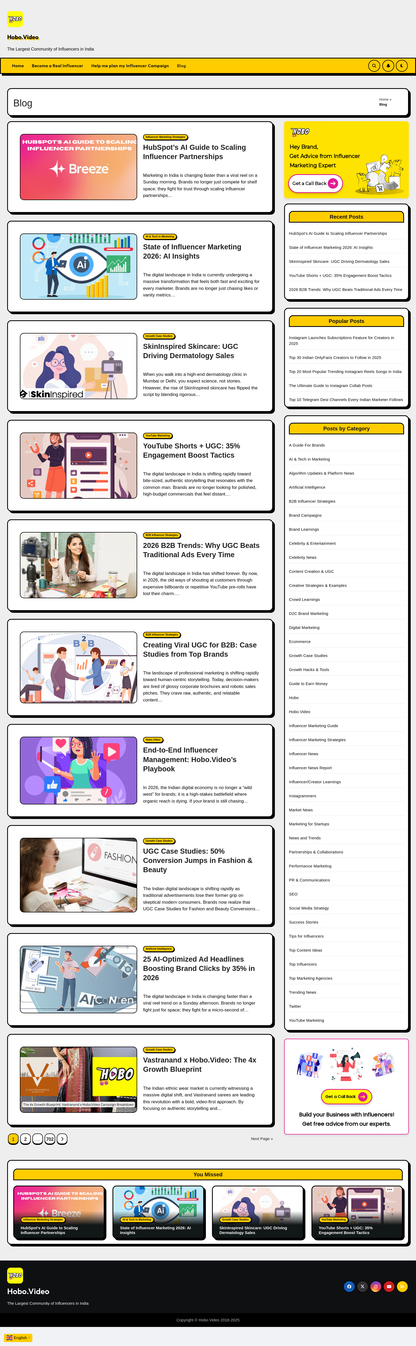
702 (50, 1139)
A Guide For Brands (307, 445)
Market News (301, 810)
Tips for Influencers (306, 936)
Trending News (302, 992)
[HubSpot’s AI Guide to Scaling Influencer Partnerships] (78, 167)
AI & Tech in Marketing (160, 236)
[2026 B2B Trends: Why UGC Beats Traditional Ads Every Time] (78, 565)
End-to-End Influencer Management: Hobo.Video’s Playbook (190, 759)
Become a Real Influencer (57, 65)
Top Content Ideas (305, 950)
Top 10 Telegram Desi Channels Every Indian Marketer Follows (346, 399)
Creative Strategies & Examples (318, 585)
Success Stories (303, 922)
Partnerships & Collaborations (316, 852)
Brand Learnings (304, 529)
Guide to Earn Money (308, 683)
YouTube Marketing (158, 435)
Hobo (294, 697)
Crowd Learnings (304, 599)
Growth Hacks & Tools (309, 669)
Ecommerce (300, 641)
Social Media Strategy (309, 908)
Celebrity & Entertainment (312, 543)
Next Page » (262, 1138)
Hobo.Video (23, 37)
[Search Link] (374, 66)
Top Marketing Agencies (310, 978)
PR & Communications (309, 880)
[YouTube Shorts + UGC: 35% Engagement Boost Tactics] (78, 465)
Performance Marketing (310, 866)
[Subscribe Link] (388, 66)
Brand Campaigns (305, 515)
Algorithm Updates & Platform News (321, 473)
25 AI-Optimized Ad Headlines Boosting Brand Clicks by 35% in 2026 (199, 968)
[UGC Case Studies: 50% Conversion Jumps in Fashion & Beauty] (78, 875)
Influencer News (303, 753)
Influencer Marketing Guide (313, 725)
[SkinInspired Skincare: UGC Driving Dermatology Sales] (78, 366)
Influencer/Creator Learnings (315, 782)
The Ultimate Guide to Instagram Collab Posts (330, 385)
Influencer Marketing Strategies (165, 137)
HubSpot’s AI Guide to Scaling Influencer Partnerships (338, 233)
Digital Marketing (304, 627)
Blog (181, 65)
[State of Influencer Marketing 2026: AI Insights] (78, 266)
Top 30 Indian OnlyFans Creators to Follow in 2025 (335, 357)
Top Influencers (303, 964)
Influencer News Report (310, 768)
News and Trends (305, 838)
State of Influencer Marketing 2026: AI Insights (331, 247)
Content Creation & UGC (311, 571)
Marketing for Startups (309, 824)
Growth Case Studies (159, 336)
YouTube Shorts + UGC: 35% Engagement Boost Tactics (340, 275)
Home (18, 65)
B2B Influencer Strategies (162, 535)
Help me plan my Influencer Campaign (130, 65)
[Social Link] (349, 1287)
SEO (293, 894)
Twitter (295, 1006)
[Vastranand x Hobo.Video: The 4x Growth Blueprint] (78, 1079)
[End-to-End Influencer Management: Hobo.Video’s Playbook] (78, 770)
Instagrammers (302, 796)
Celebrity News (303, 557)
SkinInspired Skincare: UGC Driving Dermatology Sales (339, 261)
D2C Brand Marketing (308, 613)
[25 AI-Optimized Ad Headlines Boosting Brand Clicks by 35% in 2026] (78, 979)
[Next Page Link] (62, 1138)
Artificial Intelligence (159, 948)
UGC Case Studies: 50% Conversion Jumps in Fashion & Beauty (198, 860)
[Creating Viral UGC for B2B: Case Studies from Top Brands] (78, 667)
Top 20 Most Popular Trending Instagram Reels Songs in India (345, 371)
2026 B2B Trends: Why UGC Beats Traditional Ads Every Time (345, 289)
